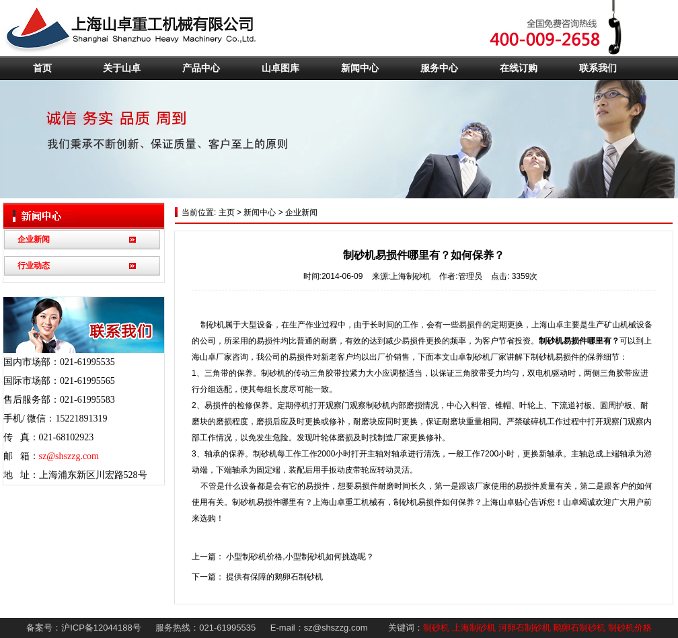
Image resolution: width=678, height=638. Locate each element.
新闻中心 (360, 68)
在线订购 (518, 68)
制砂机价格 (630, 628)
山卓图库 (280, 68)
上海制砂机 (474, 628)
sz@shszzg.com (69, 456)
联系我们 (598, 68)
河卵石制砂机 (524, 628)
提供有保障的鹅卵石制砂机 (274, 577)
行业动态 (33, 265)
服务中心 (439, 68)
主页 (225, 212)
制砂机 (436, 628)
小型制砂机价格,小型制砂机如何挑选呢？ (299, 556)
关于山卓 (122, 68)
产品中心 (201, 68)
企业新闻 (33, 239)
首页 (42, 68)
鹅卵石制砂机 (579, 628)
